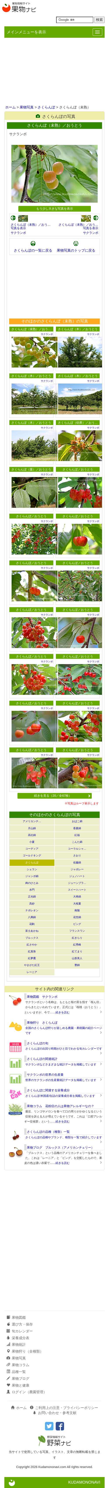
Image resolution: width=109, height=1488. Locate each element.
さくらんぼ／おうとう (77, 469)
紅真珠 (32, 951)
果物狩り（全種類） (25, 1351)
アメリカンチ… (32, 821)
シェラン (32, 869)
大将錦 (77, 896)
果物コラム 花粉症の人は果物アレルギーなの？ (60, 1106)
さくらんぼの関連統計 (42, 1059)
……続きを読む (60, 1012)
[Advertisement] (54, 72)
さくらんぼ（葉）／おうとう (31, 469)
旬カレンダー (20, 1331)
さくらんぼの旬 (37, 1043)
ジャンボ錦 (31, 876)
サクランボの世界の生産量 (45, 1074)
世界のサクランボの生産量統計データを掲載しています (60, 1080)
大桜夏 (77, 903)
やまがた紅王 (32, 965)
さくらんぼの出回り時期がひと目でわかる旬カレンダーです (63, 1048)
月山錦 (32, 828)
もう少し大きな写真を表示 (54, 208)
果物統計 (16, 1344)
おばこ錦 (77, 821)
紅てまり (77, 951)
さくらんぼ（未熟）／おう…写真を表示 (30, 226)
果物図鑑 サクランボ (42, 996)
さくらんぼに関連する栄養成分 (48, 1090)
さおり (77, 855)
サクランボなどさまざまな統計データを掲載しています (60, 1064)
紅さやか (32, 944)
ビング (77, 924)
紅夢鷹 (32, 958)
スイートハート (77, 889)
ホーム (10, 107)
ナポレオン (31, 910)
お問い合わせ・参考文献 (54, 1413)
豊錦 (77, 965)
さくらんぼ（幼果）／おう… (78, 422)
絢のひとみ (31, 883)
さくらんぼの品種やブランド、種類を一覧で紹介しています (63, 1137)
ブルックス (31, 937)
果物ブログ (18, 1378)
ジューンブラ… (77, 883)
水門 (32, 889)
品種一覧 (16, 1372)
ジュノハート (77, 876)
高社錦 (32, 835)
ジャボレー (77, 869)
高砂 (32, 903)
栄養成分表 (18, 1338)
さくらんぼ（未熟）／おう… (31, 329)
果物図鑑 (16, 1317)
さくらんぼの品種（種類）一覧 (48, 1131)
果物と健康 (18, 1385)
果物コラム (18, 1365)
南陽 (77, 910)
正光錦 (32, 896)
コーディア (31, 848)
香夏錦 (77, 828)
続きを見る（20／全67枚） (62, 795)
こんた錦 (77, 841)
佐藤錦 (77, 862)
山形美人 (77, 958)
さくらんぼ (46, 107)
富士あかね (31, 930)
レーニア (32, 972)
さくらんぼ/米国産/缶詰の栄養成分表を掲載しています (60, 1095)
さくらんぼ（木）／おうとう (78, 329)
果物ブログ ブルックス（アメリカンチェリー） (60, 1147)
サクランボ (18, 232)
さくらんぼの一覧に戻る (33, 250)
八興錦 (32, 917)
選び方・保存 (20, 1324)
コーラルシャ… (77, 848)
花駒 (32, 924)
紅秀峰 (77, 944)
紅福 (77, 835)
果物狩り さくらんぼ (42, 1022)
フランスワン (77, 930)
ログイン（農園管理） (27, 1392)
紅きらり (77, 937)
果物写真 (27, 107)
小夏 (32, 841)
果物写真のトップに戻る (76, 250)
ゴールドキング (32, 855)
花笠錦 (77, 917)
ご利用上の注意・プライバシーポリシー (64, 1408)
